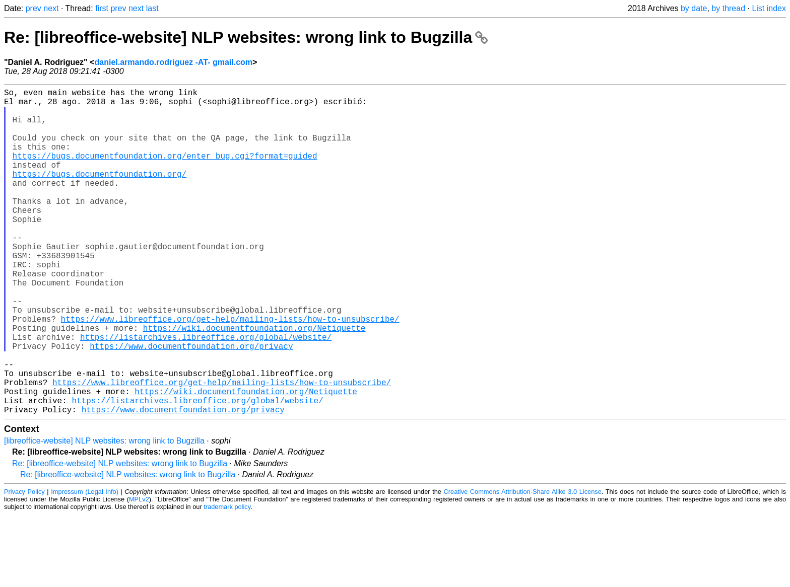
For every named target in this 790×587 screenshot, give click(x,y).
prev (33, 8)
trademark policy (227, 579)
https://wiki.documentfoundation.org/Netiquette (254, 382)
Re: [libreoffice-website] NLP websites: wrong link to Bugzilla (246, 37)
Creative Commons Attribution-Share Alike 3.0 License (523, 564)
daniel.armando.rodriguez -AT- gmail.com (174, 62)
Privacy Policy (24, 564)
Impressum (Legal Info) (84, 564)
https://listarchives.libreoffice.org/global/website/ (206, 393)
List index (769, 8)
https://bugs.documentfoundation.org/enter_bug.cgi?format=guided (165, 171)
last (152, 8)
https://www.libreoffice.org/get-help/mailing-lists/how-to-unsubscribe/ (230, 371)
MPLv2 (139, 571)
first (101, 8)
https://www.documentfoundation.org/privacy (191, 404)
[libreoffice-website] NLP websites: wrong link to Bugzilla (104, 513)
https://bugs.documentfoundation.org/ (100, 193)
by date (694, 8)
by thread (728, 8)
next (50, 8)
